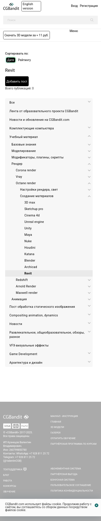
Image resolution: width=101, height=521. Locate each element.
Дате (10, 60)
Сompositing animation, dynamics (33, 315)
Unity (28, 228)
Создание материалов (36, 196)
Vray (19, 176)
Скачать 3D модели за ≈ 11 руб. (26, 35)
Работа (7, 480)
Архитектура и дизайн (25, 362)
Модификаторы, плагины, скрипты (38, 157)
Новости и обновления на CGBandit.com (39, 119)
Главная (55, 421)
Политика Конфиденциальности (71, 490)
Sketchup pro (33, 209)
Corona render (26, 170)
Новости (15, 324)
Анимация (19, 299)
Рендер (17, 163)
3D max (29, 202)
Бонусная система (62, 479)
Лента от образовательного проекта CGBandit (43, 111)
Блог (6, 475)
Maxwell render (27, 292)
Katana (29, 254)
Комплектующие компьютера (31, 128)
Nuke (28, 241)
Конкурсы (9, 486)
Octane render (26, 183)
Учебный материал (23, 137)
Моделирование (24, 151)
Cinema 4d (32, 215)
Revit (28, 273)
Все (12, 102)
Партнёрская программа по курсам (73, 444)
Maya (28, 234)
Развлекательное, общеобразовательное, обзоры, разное (47, 335)
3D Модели (57, 427)
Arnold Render (26, 286)
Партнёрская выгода (63, 474)
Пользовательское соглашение (70, 485)
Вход (74, 6)
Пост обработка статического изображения (42, 306)
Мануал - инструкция (64, 416)
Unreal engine (34, 222)
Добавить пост (16, 81)
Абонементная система (65, 468)
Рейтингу (24, 60)
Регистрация (89, 6)
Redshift (22, 280)
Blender (29, 260)
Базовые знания (24, 144)
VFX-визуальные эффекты (29, 345)
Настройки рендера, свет (39, 189)
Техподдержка (12, 469)
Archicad (30, 267)
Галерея (55, 432)
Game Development (23, 354)
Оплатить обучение (63, 438)
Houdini (30, 247)
